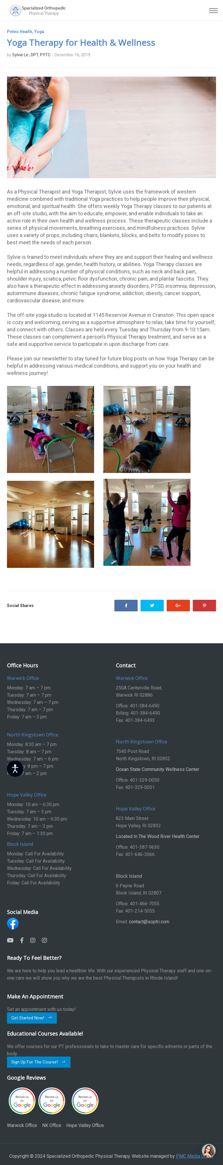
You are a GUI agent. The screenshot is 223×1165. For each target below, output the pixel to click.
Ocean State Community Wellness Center (157, 769)
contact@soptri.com (149, 921)
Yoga (39, 31)
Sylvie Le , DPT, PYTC (31, 55)
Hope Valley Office (85, 1107)
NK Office (51, 1107)
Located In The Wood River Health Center (157, 836)
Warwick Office (22, 1107)
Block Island (129, 876)
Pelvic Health (19, 31)
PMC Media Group (194, 1156)
